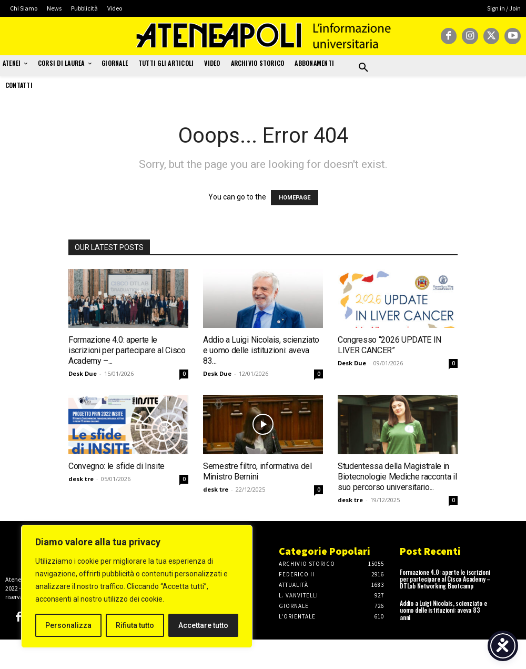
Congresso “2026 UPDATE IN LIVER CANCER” (389, 345)
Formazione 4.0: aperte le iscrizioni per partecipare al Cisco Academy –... (127, 350)
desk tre (81, 479)
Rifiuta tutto (135, 625)
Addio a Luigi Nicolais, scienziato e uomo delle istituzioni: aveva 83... (261, 350)
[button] (363, 68)
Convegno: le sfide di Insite (116, 466)
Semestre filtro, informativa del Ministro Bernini (257, 471)
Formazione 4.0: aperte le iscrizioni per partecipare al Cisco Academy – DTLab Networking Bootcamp (445, 578)
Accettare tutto (203, 625)
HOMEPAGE (294, 197)
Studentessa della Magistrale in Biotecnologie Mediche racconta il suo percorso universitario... (397, 476)
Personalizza (68, 625)
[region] (136, 586)
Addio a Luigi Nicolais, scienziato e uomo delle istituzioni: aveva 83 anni (443, 609)
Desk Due (82, 373)
